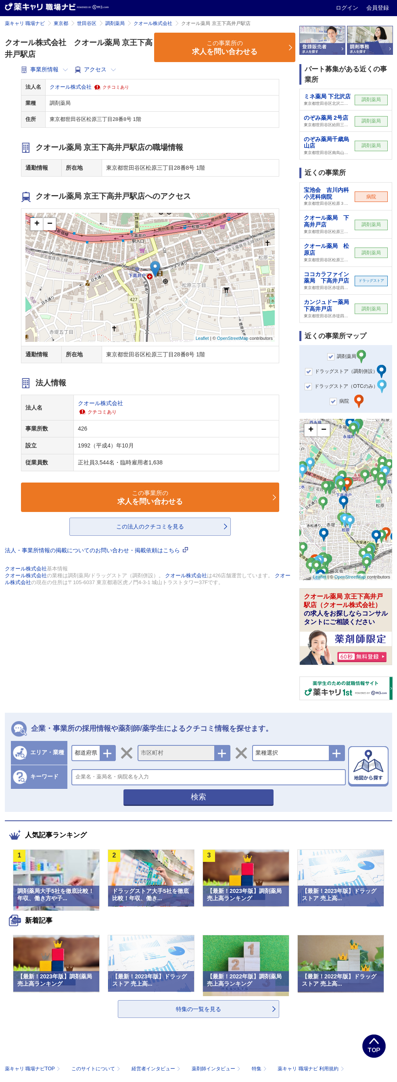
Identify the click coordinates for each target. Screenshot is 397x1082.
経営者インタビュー (157, 1069)
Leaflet (202, 338)
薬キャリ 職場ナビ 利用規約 (311, 1069)
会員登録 (377, 7)
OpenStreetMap (233, 338)
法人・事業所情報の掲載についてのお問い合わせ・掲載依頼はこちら (96, 550)
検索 (198, 797)
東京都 (61, 23)
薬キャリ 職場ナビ (25, 23)
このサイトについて (96, 1069)
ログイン (348, 7)
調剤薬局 (115, 23)
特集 (260, 1069)
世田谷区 (86, 23)
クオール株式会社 (153, 23)
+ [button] (37, 224)
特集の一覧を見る (198, 1009)
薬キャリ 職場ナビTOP (33, 1069)
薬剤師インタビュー (217, 1069)
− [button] (49, 224)
